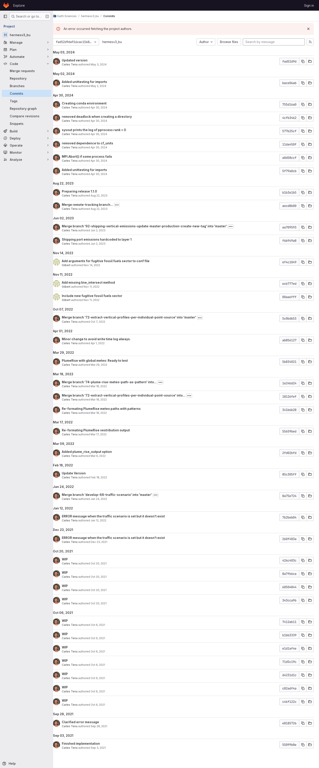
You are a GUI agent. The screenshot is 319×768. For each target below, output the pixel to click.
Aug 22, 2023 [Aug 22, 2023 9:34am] (104, 195)
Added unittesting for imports (90, 82)
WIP (70, 559)
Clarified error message (86, 722)
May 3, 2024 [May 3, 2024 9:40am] (104, 64)
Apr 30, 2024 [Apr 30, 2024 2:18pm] (104, 174)
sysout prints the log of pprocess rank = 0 (99, 130)
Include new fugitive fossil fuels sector (97, 296)
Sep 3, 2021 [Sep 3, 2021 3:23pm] (103, 747)
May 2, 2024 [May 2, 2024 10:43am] (104, 86)
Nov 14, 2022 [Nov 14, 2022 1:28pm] (97, 265)
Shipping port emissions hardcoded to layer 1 (102, 239)
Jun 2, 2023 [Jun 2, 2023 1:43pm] (103, 230)
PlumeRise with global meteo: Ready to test (100, 360)
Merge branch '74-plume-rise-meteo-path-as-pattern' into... (114, 382)
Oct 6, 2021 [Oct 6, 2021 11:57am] (103, 651)
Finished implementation (86, 743)
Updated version (80, 60)
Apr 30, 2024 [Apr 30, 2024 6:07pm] (104, 160)
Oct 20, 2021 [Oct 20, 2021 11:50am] (104, 603)
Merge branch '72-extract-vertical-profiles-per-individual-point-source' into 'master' (134, 317)
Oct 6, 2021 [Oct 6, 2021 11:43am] (103, 678)
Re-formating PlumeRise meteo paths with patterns (106, 409)
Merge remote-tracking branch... (93, 204)
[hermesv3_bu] (26, 34)
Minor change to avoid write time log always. (101, 339)
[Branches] (26, 85)
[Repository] (26, 78)
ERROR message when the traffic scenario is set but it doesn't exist (118, 516)
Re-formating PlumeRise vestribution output (101, 430)
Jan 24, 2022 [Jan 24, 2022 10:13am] (104, 499)
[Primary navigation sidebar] (5, 16)
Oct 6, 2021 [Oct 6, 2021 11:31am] (103, 691)
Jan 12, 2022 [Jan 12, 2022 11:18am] (104, 520)
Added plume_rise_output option (92, 452)
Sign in (309, 5)
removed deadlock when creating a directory (102, 116)
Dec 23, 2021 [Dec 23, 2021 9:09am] (104, 542)
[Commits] (26, 93)
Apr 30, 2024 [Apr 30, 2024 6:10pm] (104, 107)
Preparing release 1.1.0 (85, 191)
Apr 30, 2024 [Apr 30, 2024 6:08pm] (104, 147)
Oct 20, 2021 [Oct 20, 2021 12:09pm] (104, 576)
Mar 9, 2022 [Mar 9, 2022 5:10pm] (103, 456)
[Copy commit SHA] (302, 61)
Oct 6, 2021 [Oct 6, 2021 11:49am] (103, 664)
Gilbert (71, 265)
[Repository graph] (26, 108)
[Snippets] (26, 123)
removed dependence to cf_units (93, 143)
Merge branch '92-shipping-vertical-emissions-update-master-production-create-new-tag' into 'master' (149, 226)
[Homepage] (6, 5)
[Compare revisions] (26, 116)
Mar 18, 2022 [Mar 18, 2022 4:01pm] (104, 412)
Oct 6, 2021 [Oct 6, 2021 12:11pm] (103, 625)
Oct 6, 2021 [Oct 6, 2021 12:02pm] (103, 638)
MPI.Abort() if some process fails (92, 156)
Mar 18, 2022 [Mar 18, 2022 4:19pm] (104, 386)
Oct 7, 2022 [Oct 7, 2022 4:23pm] (103, 321)
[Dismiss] (308, 28)
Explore (19, 5)
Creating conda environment (89, 103)
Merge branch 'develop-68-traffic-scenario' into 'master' (112, 495)
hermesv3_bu (117, 42)
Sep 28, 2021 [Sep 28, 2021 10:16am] (104, 726)
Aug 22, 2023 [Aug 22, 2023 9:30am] (104, 208)
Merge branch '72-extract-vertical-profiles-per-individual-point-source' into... (129, 395)
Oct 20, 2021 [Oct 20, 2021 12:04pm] (104, 590)
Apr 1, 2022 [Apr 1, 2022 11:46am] (103, 343)
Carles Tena (75, 64)
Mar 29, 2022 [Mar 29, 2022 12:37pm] (104, 364)
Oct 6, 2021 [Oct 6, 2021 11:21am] (103, 704)
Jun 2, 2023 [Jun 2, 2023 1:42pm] (103, 243)
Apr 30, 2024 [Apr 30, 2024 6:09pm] (104, 120)
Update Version (79, 473)
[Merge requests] (26, 70)
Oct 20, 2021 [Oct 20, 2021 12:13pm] (104, 563)
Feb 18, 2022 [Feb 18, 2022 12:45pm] (104, 477)
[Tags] (26, 100)
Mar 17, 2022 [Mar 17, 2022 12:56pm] (104, 434)
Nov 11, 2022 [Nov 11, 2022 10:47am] (97, 300)
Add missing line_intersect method (94, 282)
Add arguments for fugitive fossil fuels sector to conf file (111, 261)
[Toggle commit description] (122, 205)
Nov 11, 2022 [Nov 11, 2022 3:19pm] (97, 286)
